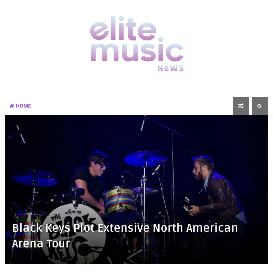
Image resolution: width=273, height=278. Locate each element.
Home (20, 105)
